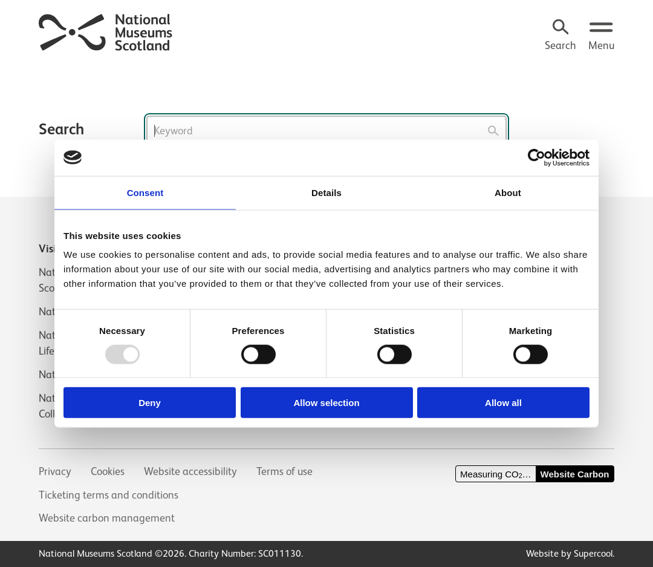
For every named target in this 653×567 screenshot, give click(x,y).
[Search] (560, 36)
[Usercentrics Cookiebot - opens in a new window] (537, 157)
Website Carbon (575, 474)
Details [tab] (326, 192)
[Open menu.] (601, 36)
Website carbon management (107, 518)
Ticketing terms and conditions (108, 495)
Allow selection (326, 403)
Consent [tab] (145, 192)
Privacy (55, 471)
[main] (326, 104)
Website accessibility (190, 471)
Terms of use (284, 471)
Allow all (503, 403)
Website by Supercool (569, 553)
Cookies (108, 471)
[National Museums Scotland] (106, 30)
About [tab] (508, 192)
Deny (149, 403)
